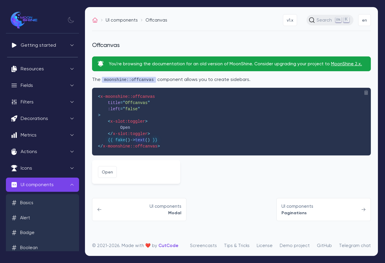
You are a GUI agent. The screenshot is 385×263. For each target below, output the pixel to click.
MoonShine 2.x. (346, 63)
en (364, 20)
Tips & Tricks (237, 245)
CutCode (168, 245)
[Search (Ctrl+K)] (330, 20)
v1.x (290, 20)
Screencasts (203, 245)
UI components (122, 20)
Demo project (295, 245)
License (265, 245)
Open (107, 172)
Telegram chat (355, 245)
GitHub (324, 245)
